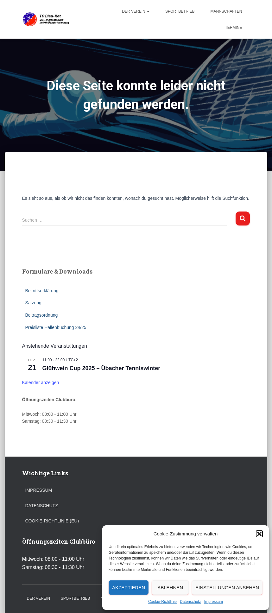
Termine (233, 27)
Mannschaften (226, 11)
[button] (259, 534)
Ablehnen (170, 587)
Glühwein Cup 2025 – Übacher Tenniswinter (101, 368)
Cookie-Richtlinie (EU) (52, 520)
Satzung (33, 302)
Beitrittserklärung (42, 290)
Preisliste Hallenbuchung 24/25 (55, 327)
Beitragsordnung (41, 315)
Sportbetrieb (179, 11)
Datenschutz (190, 601)
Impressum (213, 601)
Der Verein (135, 11)
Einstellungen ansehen (227, 587)
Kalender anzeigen (40, 382)
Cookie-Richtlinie (162, 601)
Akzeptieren (128, 587)
